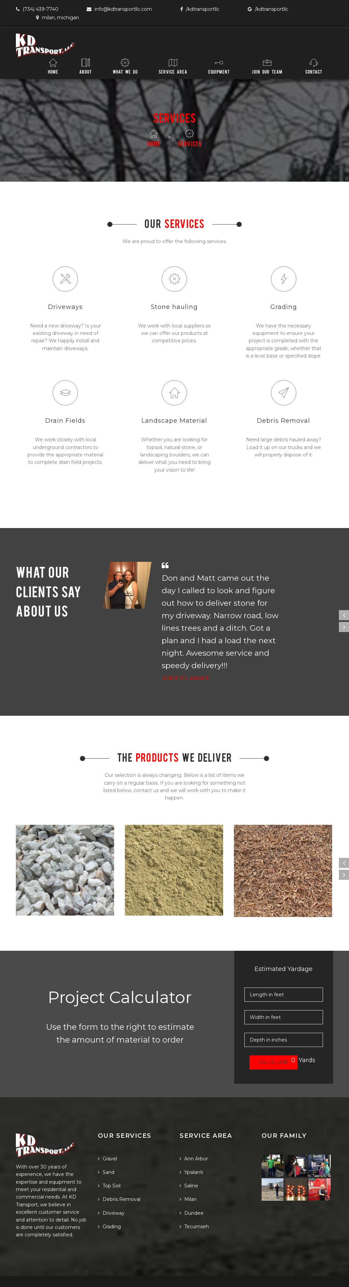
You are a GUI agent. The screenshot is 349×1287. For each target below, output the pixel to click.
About (85, 66)
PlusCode (27, 1276)
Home (53, 66)
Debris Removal (119, 1179)
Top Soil (109, 1165)
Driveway (111, 1192)
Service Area (173, 66)
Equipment (219, 66)
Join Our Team (267, 66)
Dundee (192, 1192)
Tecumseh (194, 1206)
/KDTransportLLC (199, 9)
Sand (106, 1151)
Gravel (107, 1138)
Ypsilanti (191, 1151)
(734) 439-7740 (37, 9)
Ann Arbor (194, 1138)
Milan (188, 1179)
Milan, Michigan (57, 18)
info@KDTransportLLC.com (119, 9)
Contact (314, 66)
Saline (189, 1165)
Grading (109, 1206)
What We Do (125, 66)
